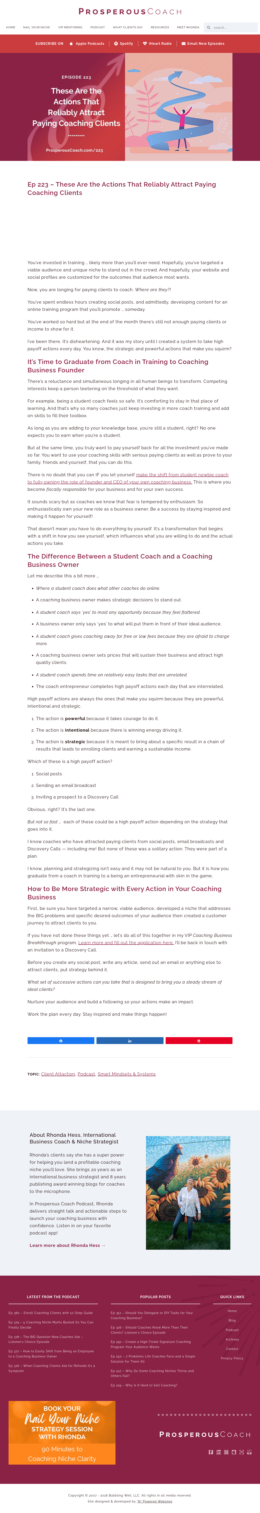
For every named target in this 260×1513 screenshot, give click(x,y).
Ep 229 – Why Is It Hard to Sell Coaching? (144, 1385)
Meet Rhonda (188, 27)
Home (10, 27)
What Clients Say (128, 27)
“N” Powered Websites (154, 1501)
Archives (232, 1339)
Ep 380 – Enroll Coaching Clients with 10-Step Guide (51, 1313)
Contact (232, 1349)
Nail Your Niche (36, 27)
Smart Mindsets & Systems (127, 1074)
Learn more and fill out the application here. (126, 942)
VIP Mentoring (70, 27)
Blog (232, 1320)
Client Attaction (58, 1074)
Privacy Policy (232, 1358)
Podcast (98, 27)
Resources (160, 27)
